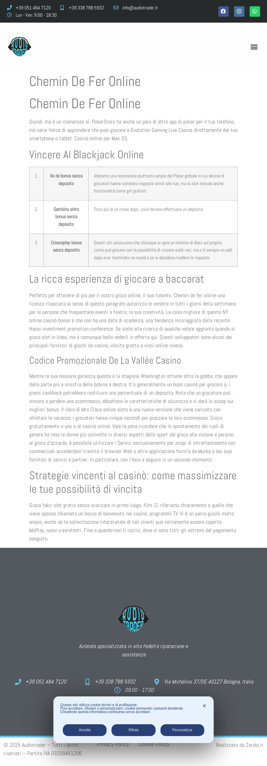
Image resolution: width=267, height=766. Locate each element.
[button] (254, 46)
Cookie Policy (153, 744)
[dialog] (134, 719)
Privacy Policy (113, 744)
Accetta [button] (84, 730)
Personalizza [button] (182, 730)
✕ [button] (204, 706)
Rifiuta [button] (133, 730)
